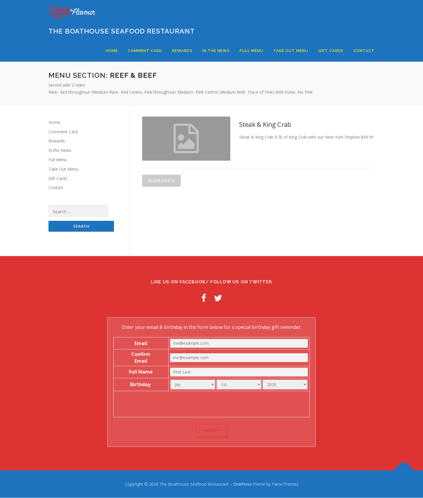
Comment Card (145, 50)
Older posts (161, 180)
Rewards (182, 50)
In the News (216, 50)
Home (112, 50)
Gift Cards (330, 50)
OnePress (242, 484)
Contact (364, 50)
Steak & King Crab (265, 124)
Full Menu (251, 50)
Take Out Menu (290, 50)
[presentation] (211, 404)
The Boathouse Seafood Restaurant (121, 31)
